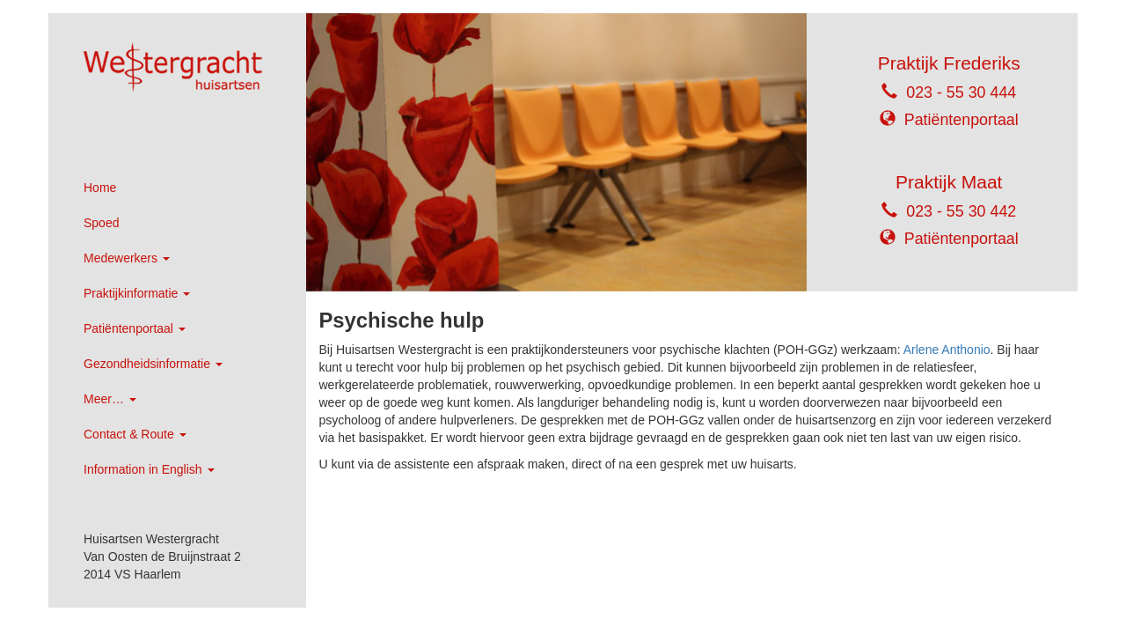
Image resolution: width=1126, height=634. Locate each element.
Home (100, 188)
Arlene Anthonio (947, 350)
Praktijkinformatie (137, 293)
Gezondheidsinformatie (153, 364)
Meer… (110, 399)
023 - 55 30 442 (961, 211)
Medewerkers (127, 258)
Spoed (101, 223)
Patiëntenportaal (135, 328)
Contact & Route (135, 434)
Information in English (149, 469)
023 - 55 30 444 (961, 92)
